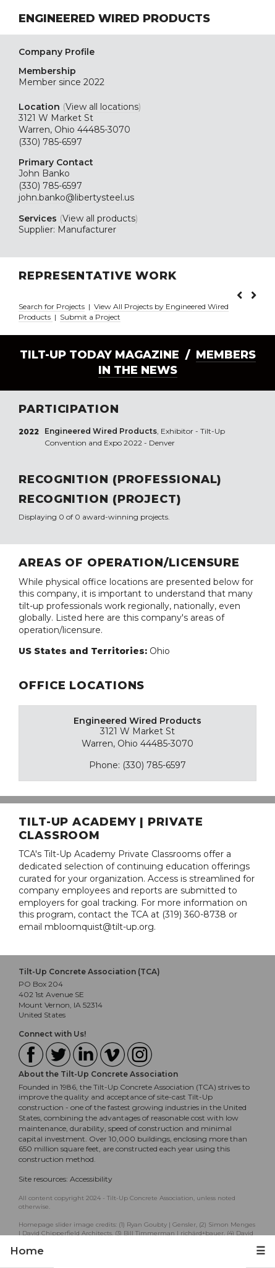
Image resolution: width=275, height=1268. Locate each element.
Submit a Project (90, 316)
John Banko (44, 173)
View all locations (102, 106)
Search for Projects (52, 306)
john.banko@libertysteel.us (76, 197)
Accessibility (91, 1178)
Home (27, 1251)
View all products (98, 218)
